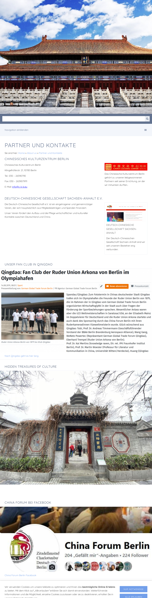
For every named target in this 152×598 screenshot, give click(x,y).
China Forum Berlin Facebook (20, 575)
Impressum (53, 593)
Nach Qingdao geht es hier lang (21, 355)
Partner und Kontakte (50, 153)
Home (21, 153)
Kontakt (100, 593)
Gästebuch (89, 593)
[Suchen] (73, 118)
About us (32, 153)
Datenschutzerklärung (71, 593)
